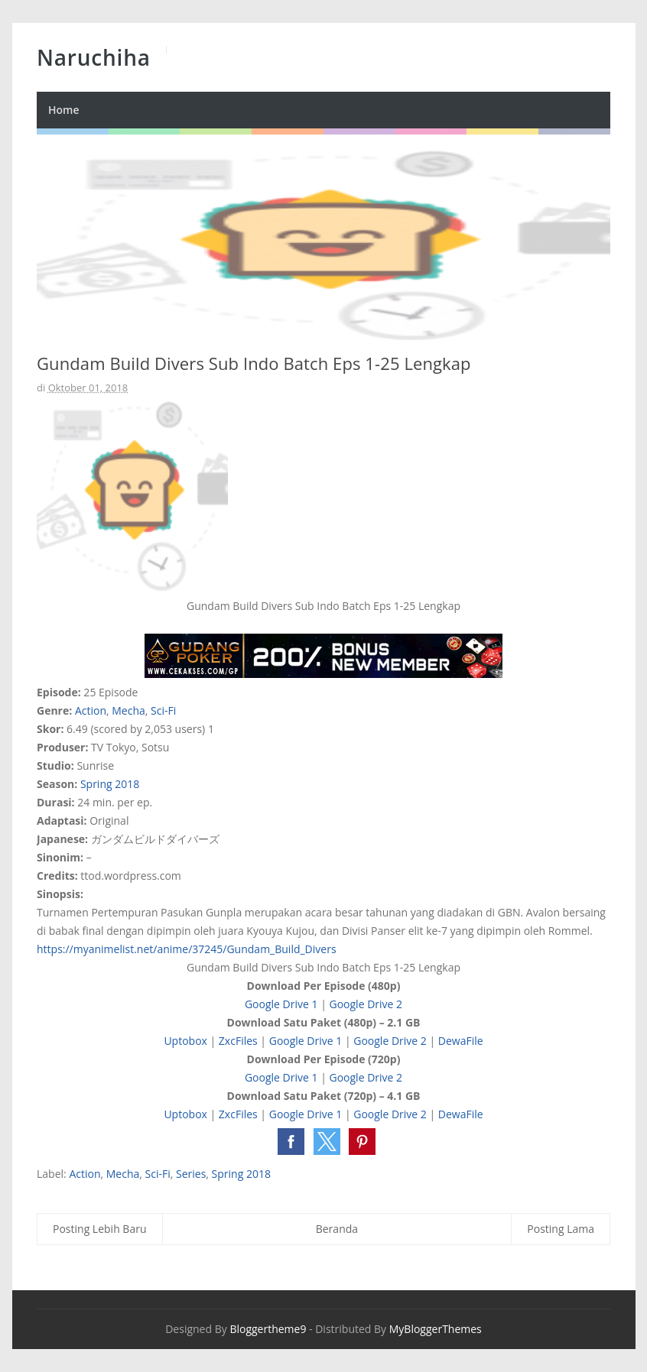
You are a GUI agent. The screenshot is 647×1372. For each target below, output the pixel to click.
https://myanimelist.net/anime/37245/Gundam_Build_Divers (187, 949)
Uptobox (185, 1040)
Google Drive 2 (365, 1004)
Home (64, 109)
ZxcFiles (238, 1040)
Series (191, 1173)
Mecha (128, 710)
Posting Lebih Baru (100, 1228)
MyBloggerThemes (435, 1329)
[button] (291, 1141)
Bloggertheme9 (267, 1329)
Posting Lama (560, 1228)
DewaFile (460, 1040)
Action (90, 710)
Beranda (337, 1228)
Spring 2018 (109, 784)
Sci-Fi (163, 710)
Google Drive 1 (281, 1004)
